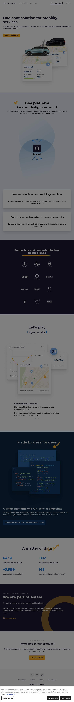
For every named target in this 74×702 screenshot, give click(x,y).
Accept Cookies (53, 699)
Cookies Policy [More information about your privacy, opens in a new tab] (41, 695)
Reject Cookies (65, 699)
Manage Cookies (7, 699)
